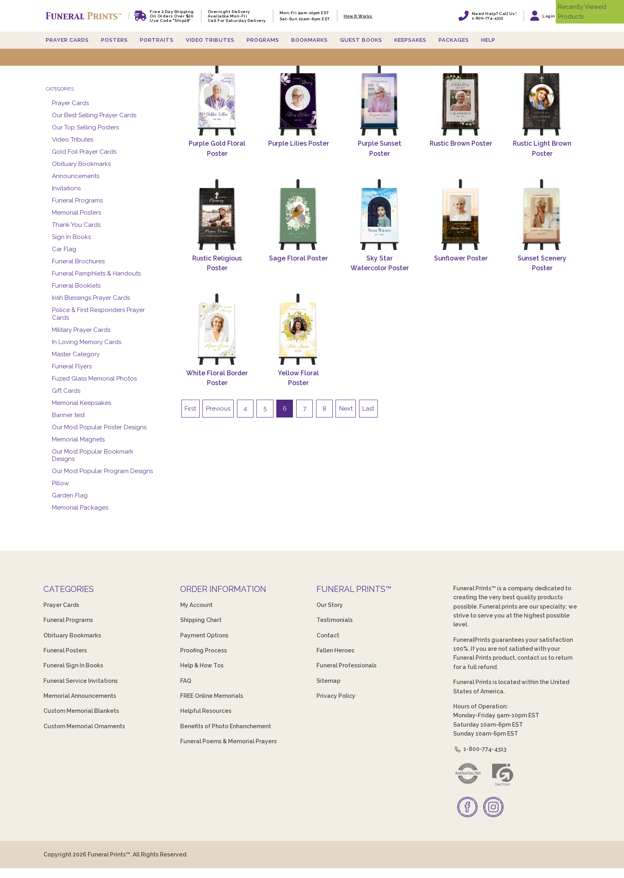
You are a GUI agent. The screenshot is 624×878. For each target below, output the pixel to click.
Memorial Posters (76, 212)
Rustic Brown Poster (461, 143)
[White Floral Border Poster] (217, 329)
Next (346, 408)
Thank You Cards (76, 224)
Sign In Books (71, 237)
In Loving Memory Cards (86, 342)
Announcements (75, 176)
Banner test (68, 415)
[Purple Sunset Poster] (380, 99)
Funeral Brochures (78, 261)
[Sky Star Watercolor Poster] (380, 214)
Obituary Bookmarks (81, 164)
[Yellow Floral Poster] (299, 329)
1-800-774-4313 (480, 749)
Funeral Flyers (72, 366)
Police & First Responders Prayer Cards (98, 313)
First (190, 408)
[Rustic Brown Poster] (461, 99)
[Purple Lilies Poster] (299, 99)
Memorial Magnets (78, 439)
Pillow (60, 483)
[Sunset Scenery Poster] (542, 214)
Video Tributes (210, 40)
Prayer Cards (67, 40)
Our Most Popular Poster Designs (99, 427)
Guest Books (361, 40)
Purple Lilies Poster (298, 143)
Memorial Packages (80, 507)
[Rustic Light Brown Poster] (542, 99)
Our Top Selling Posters (85, 127)
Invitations (66, 188)
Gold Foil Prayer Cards (84, 151)
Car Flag (64, 249)
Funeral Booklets (76, 285)
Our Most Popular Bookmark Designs (92, 455)
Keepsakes (410, 40)
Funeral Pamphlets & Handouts (96, 273)
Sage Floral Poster (298, 258)
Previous (218, 408)
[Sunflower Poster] (461, 214)
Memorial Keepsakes (81, 403)
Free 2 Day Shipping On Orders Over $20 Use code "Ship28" (172, 16)
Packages (454, 40)
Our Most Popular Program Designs (102, 471)
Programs (263, 40)
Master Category (76, 354)
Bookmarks (309, 40)
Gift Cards (66, 390)
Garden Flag (70, 495)
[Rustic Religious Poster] (217, 214)
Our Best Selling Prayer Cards (94, 115)
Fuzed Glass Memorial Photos (94, 378)
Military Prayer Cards (81, 330)
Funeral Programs (77, 200)
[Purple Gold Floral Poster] (217, 99)
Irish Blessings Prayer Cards (91, 297)
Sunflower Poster (461, 258)
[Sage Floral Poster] (299, 214)
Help (488, 40)
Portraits (157, 40)
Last (368, 408)
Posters (114, 40)
